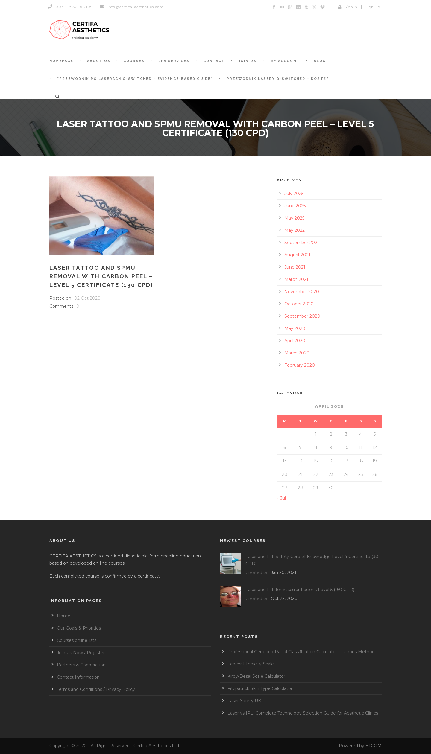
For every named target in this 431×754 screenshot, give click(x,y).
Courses (134, 61)
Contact (214, 61)
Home (63, 616)
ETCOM (373, 745)
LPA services (173, 61)
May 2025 (294, 218)
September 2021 (301, 242)
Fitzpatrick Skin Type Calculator (259, 688)
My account (285, 61)
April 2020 (294, 340)
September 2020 (302, 316)
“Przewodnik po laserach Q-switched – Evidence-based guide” (135, 79)
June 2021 (294, 267)
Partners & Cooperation (81, 665)
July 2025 (293, 193)
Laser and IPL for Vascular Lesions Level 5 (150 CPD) (299, 589)
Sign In (350, 6)
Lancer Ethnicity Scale (250, 664)
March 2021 (296, 279)
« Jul (281, 498)
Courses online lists (76, 640)
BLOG (320, 61)
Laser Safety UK (244, 700)
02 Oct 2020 (87, 298)
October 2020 (299, 304)
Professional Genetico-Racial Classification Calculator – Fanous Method (301, 651)
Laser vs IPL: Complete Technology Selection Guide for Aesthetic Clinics (302, 713)
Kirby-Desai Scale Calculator (256, 676)
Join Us (248, 61)
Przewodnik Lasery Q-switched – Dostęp (278, 79)
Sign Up (372, 6)
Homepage (61, 61)
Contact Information (78, 677)
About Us (98, 61)
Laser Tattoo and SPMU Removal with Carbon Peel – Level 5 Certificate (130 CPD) (101, 276)
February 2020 (299, 365)
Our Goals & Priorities (79, 628)
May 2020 (294, 328)
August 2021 (297, 255)
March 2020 (296, 353)
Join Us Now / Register (81, 652)
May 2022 (294, 230)
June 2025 (295, 205)
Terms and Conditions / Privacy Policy (96, 689)
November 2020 (301, 291)
